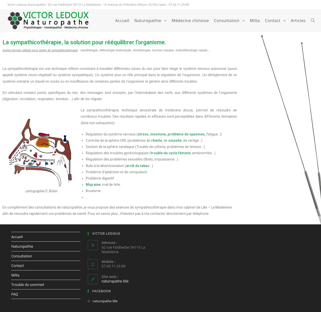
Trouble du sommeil (27, 284)
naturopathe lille (115, 281)
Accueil (17, 236)
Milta (15, 275)
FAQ (14, 294)
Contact (17, 265)
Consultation (21, 256)
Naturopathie (22, 246)
